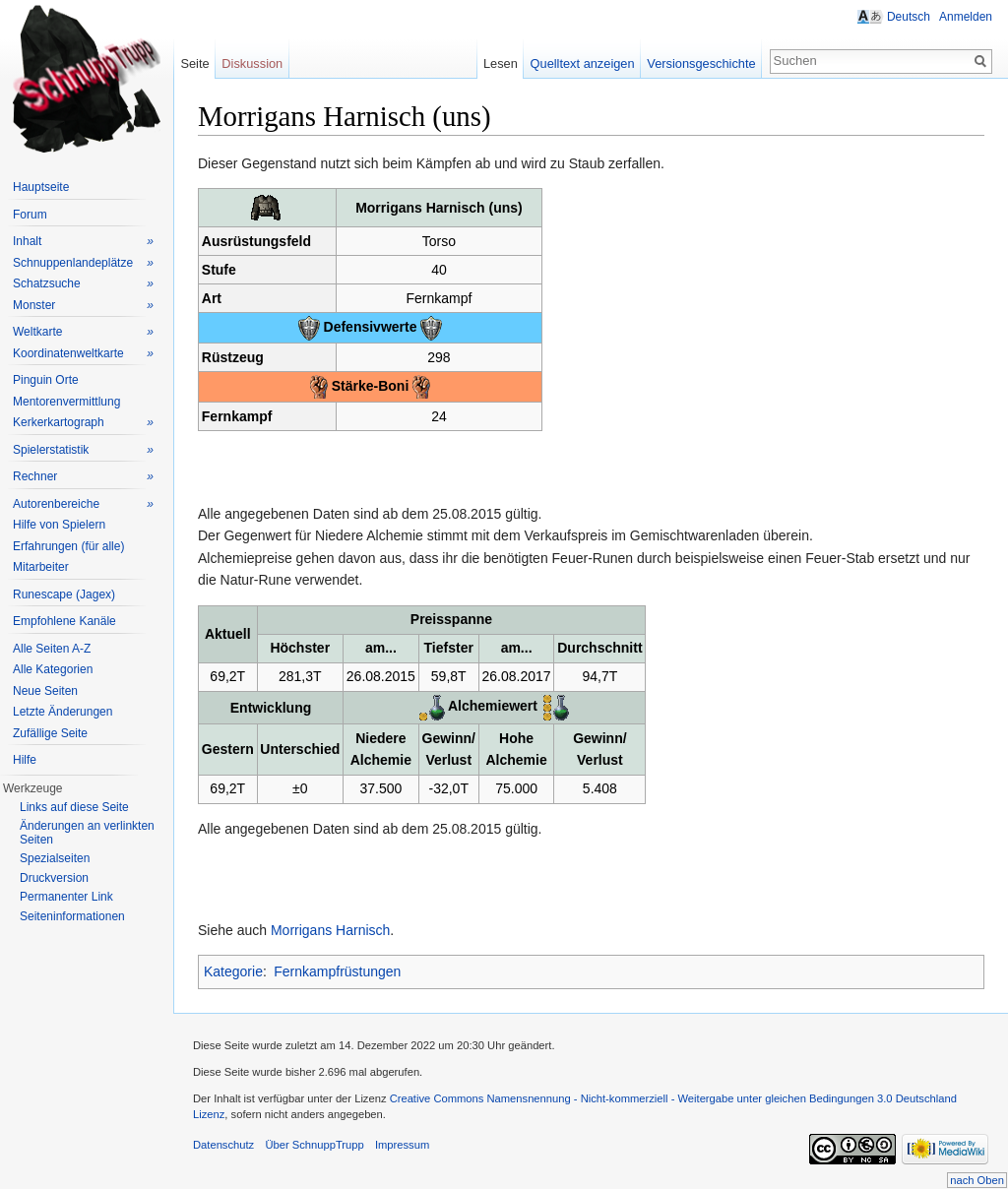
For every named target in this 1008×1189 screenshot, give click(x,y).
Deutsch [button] (908, 17)
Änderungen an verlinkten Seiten (87, 832)
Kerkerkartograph (83, 422)
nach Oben (977, 1180)
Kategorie (233, 971)
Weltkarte (83, 332)
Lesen (500, 63)
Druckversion (54, 878)
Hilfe (24, 760)
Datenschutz (223, 1145)
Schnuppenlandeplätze (83, 263)
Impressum (402, 1145)
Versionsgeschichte (701, 63)
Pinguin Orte (46, 380)
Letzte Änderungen (62, 712)
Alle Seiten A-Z (52, 649)
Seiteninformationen (72, 916)
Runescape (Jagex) (64, 594)
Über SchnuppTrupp (314, 1145)
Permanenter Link (66, 897)
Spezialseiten (55, 858)
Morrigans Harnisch (330, 930)
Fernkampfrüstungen (337, 971)
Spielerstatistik (83, 450)
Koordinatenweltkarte (83, 353)
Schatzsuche (83, 284)
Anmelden (965, 17)
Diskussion (252, 63)
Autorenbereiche (83, 504)
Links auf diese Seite (74, 807)
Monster (83, 305)
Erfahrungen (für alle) (68, 546)
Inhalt (83, 241)
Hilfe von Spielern (59, 525)
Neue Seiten (45, 691)
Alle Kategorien (53, 669)
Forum (30, 214)
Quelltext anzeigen (583, 63)
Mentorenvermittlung (66, 401)
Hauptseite (41, 187)
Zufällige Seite (50, 733)
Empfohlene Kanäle (64, 621)
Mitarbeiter (41, 567)
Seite (194, 63)
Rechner (83, 476)
